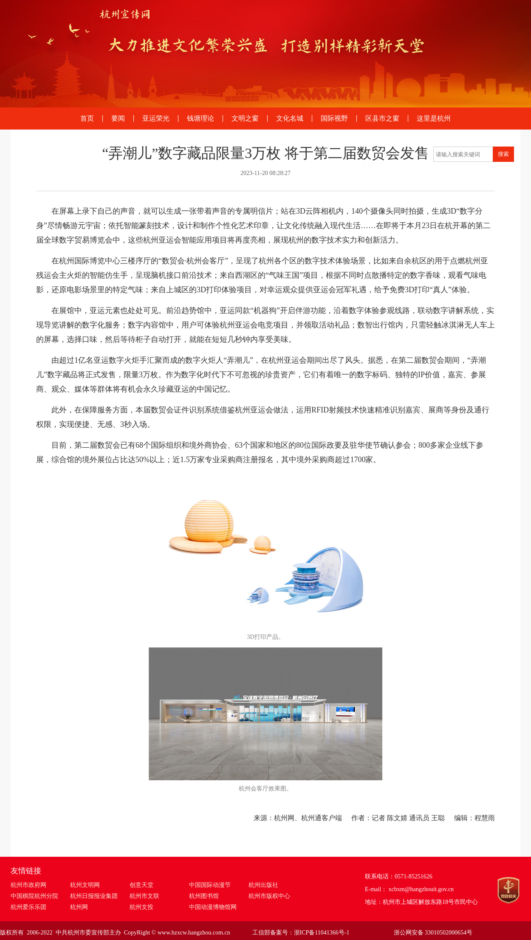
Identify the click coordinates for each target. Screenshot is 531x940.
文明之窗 (245, 118)
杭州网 (79, 907)
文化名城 (289, 118)
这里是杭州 (434, 118)
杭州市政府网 (28, 885)
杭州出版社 (263, 885)
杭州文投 (141, 907)
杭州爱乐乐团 (28, 907)
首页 (87, 118)
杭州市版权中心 (269, 896)
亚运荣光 (155, 118)
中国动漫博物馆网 (213, 907)
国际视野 (334, 118)
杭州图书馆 (204, 896)
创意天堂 (141, 885)
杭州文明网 (85, 885)
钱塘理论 (200, 118)
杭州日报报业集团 (94, 896)
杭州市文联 (144, 896)
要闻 (118, 118)
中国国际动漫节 (210, 885)
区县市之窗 (382, 118)
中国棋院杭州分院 (34, 896)
